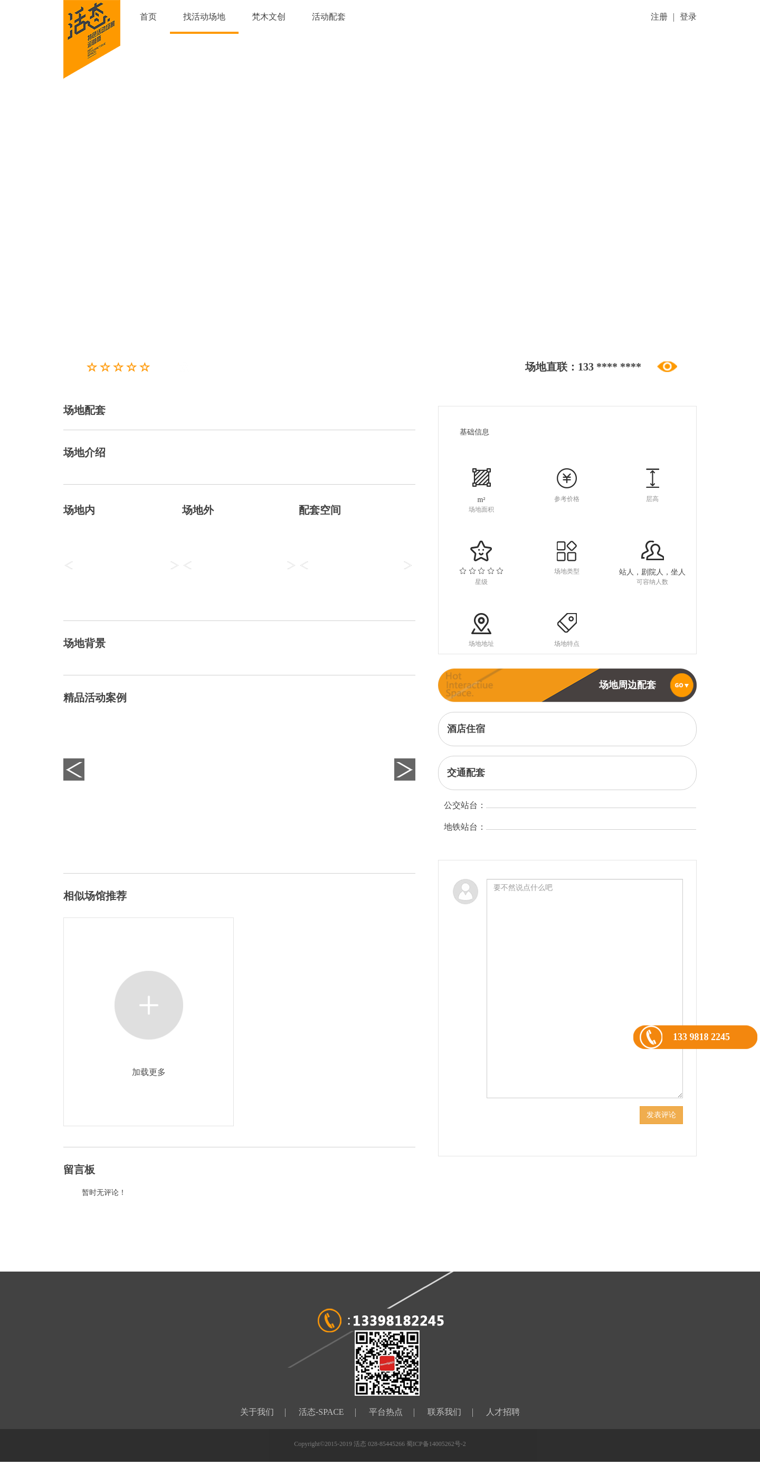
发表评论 (661, 1115)
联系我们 (444, 1411)
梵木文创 (269, 16)
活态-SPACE (321, 1411)
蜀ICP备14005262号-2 (436, 1444)
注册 (659, 16)
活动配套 (329, 16)
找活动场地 (204, 16)
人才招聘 (503, 1411)
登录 (688, 16)
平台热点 (386, 1411)
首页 (148, 16)
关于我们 (257, 1411)
